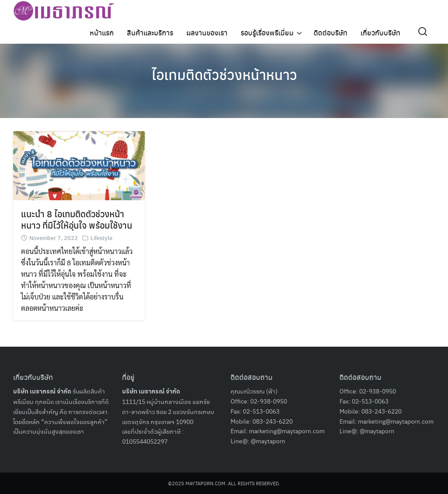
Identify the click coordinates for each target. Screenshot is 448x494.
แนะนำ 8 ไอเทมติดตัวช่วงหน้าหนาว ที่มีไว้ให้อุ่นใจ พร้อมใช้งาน (76, 219)
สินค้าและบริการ (150, 33)
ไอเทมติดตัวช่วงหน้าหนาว (224, 74)
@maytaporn (268, 440)
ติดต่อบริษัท (330, 33)
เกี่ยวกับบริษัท (380, 33)
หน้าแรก (102, 33)
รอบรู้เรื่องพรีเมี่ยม (267, 33)
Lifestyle (101, 237)
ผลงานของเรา (207, 33)
